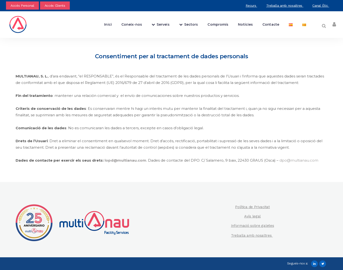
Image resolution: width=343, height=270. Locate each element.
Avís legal (252, 216)
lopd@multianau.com (125, 160)
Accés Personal (22, 5)
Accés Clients (55, 5)
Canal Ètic (320, 5)
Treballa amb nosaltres (284, 5)
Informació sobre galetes (252, 225)
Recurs (251, 5)
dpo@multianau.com (298, 160)
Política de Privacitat (252, 207)
